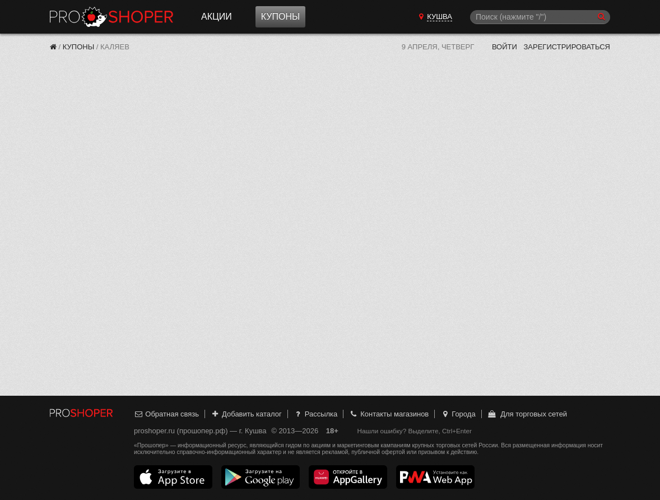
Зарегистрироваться (566, 47)
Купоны (280, 16)
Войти (504, 47)
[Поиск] (540, 17)
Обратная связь (166, 414)
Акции (216, 16)
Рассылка (315, 414)
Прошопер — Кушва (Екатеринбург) (111, 17)
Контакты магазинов (389, 414)
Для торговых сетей (527, 414)
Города (458, 414)
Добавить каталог (246, 414)
